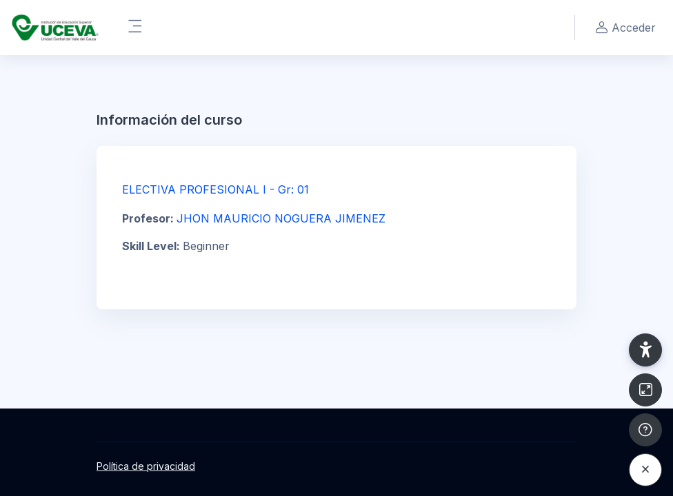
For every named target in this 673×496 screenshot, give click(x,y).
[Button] (645, 389)
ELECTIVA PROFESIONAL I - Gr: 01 (215, 189)
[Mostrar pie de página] (645, 429)
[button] (645, 349)
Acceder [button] (624, 28)
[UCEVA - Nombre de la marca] (55, 27)
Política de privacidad (146, 466)
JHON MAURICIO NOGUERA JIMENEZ (281, 218)
